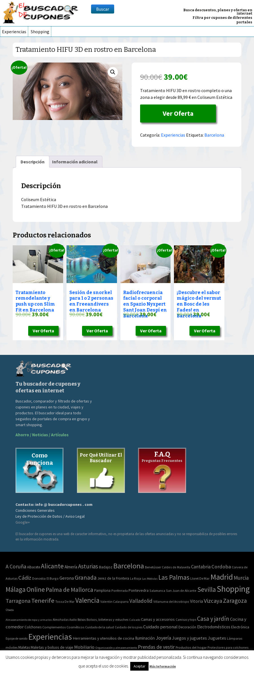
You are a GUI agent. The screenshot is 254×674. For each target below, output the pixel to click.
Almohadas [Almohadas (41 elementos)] (61, 620)
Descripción (33, 161)
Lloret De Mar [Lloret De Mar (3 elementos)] (199, 578)
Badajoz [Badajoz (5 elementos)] (105, 567)
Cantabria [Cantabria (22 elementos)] (201, 567)
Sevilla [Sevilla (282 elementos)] (206, 589)
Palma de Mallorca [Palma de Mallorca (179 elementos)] (69, 589)
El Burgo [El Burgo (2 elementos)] (53, 578)
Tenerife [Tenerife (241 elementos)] (42, 600)
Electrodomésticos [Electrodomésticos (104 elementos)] (213, 626)
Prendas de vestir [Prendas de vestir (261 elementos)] (156, 647)
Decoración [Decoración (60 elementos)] (187, 627)
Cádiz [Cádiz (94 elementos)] (24, 577)
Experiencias (14, 31)
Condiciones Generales (35, 510)
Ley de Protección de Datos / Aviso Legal (50, 516)
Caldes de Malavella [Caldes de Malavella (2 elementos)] (176, 567)
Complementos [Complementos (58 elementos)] (54, 627)
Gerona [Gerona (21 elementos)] (66, 578)
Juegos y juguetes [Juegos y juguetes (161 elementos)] (189, 638)
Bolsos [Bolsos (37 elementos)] (82, 620)
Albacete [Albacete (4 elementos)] (33, 567)
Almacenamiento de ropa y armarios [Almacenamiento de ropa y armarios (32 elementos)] (29, 620)
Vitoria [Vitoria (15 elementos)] (196, 601)
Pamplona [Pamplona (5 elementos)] (102, 590)
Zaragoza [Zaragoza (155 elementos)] (235, 600)
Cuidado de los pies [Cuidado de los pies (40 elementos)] (128, 627)
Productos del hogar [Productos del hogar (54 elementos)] (191, 647)
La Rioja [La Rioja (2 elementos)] (135, 578)
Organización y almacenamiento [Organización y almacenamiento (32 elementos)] (116, 647)
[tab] (32, 162)
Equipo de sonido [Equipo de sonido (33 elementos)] (16, 638)
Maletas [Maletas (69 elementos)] (24, 647)
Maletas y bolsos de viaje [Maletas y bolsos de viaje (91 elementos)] (52, 647)
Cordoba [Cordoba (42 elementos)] (221, 566)
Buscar (102, 9)
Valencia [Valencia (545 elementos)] (87, 600)
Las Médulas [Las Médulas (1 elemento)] (150, 578)
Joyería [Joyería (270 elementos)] (163, 638)
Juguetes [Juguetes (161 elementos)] (217, 638)
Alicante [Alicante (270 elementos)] (52, 566)
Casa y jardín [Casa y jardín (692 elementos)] (213, 618)
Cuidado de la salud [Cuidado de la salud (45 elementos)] (99, 627)
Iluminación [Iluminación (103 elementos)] (145, 638)
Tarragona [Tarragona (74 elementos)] (18, 600)
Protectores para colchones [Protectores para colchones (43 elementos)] (228, 647)
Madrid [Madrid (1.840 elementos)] (221, 577)
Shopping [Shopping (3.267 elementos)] (233, 589)
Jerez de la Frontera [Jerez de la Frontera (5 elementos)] (113, 578)
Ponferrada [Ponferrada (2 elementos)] (119, 590)
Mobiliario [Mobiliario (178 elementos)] (84, 647)
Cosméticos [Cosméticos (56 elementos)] (75, 627)
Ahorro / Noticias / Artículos (42, 434)
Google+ (23, 522)
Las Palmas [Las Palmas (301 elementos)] (173, 577)
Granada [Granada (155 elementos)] (86, 577)
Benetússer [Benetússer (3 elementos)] (153, 567)
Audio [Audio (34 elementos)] (73, 620)
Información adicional (75, 161)
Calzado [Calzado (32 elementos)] (134, 620)
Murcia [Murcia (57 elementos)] (241, 577)
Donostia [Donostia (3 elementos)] (39, 578)
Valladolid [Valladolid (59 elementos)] (141, 600)
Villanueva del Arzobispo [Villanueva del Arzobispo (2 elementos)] (171, 601)
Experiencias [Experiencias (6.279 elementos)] (50, 636)
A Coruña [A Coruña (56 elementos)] (16, 566)
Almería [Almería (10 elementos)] (71, 567)
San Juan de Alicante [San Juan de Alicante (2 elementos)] (181, 590)
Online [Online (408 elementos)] (35, 589)
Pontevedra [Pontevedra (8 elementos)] (139, 590)
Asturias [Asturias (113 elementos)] (88, 566)
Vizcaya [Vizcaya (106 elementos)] (213, 600)
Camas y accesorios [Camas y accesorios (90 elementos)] (158, 619)
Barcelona (214, 135)
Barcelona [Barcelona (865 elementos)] (128, 565)
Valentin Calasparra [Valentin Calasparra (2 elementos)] (114, 601)
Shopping (40, 31)
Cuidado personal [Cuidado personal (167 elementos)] (160, 627)
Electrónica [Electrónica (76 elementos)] (240, 626)
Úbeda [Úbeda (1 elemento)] (10, 610)
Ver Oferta (178, 113)
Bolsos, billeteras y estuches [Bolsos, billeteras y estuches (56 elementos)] (107, 619)
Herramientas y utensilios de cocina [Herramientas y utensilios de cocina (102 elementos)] (103, 638)
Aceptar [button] (139, 666)
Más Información (162, 666)
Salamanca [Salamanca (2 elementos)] (157, 590)
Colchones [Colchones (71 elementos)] (33, 627)
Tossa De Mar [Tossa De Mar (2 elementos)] (64, 601)
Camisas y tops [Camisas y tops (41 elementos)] (186, 620)
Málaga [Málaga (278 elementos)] (16, 589)
